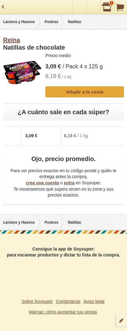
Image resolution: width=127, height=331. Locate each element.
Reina (11, 40)
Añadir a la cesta (84, 92)
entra (69, 182)
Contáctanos (68, 301)
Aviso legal (93, 301)
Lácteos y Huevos (19, 22)
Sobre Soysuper (37, 301)
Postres (51, 22)
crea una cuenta (42, 182)
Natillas (74, 22)
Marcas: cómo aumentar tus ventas (63, 311)
